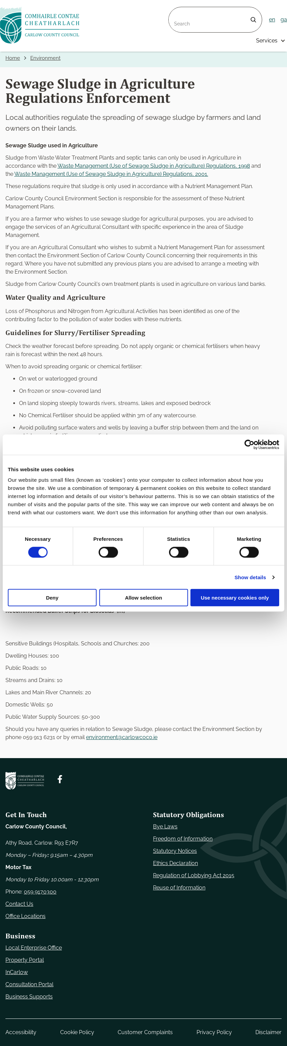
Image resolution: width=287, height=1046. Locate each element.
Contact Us (19, 904)
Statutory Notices (175, 851)
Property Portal (24, 960)
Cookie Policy (77, 1032)
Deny (52, 598)
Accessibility (20, 1032)
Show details (250, 577)
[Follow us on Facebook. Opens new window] (59, 779)
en (272, 19)
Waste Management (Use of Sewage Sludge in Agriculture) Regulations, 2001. (111, 174)
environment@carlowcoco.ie (121, 737)
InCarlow (16, 972)
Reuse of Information (179, 887)
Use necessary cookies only (235, 598)
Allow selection (143, 598)
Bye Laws (165, 826)
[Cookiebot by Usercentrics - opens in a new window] (249, 444)
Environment (47, 58)
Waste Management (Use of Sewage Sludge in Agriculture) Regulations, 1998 (153, 166)
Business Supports (29, 996)
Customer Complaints (145, 1032)
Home (13, 58)
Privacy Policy (214, 1032)
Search (177, 11)
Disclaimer (268, 1032)
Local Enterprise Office (33, 947)
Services (266, 40)
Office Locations (25, 916)
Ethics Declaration (175, 863)
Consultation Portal (29, 984)
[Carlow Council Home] (24, 781)
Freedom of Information (183, 839)
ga (284, 19)
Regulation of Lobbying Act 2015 (193, 875)
